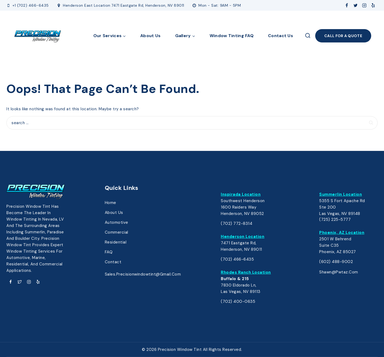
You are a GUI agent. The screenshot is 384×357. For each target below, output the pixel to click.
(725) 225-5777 (335, 219)
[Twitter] (355, 5)
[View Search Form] (308, 36)
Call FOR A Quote (343, 35)
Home (110, 202)
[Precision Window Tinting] (38, 36)
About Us (150, 35)
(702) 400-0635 (238, 301)
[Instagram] (364, 5)
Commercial (116, 232)
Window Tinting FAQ (232, 35)
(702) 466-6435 (237, 259)
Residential (116, 242)
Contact (113, 262)
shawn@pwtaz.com (338, 272)
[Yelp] (373, 5)
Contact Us (280, 35)
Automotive (116, 222)
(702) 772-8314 (236, 223)
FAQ (109, 252)
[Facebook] (346, 5)
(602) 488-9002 (336, 261)
